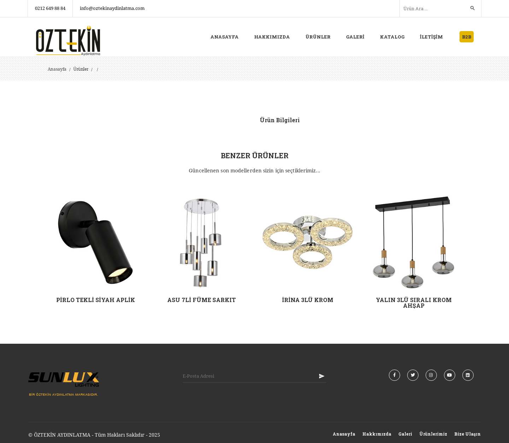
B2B (466, 37)
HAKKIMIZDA (272, 37)
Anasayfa (57, 69)
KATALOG (392, 37)
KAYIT (321, 376)
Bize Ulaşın (467, 434)
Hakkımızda (376, 434)
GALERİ (355, 37)
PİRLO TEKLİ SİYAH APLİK (95, 299)
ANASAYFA (224, 37)
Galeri (405, 434)
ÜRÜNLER (317, 37)
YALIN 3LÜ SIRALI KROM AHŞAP (414, 302)
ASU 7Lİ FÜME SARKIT (201, 299)
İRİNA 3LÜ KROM (307, 299)
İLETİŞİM (431, 37)
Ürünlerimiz (433, 434)
